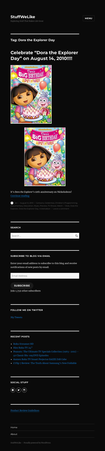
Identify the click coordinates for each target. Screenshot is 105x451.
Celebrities (49, 203)
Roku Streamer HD (23, 343)
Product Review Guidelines (25, 410)
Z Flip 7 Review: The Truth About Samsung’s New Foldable (45, 363)
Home (14, 427)
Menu (88, 18)
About (14, 434)
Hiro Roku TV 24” (22, 347)
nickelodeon (44, 209)
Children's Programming (66, 203)
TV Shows (52, 206)
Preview (43, 206)
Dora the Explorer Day (28, 209)
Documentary (17, 206)
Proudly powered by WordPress (37, 443)
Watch (60, 206)
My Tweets (16, 317)
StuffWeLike (23, 16)
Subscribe (22, 285)
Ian (16, 203)
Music (36, 206)
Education (28, 206)
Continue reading (20, 195)
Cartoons (40, 203)
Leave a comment (61, 209)
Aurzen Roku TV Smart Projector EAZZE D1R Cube (40, 359)
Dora (67, 206)
